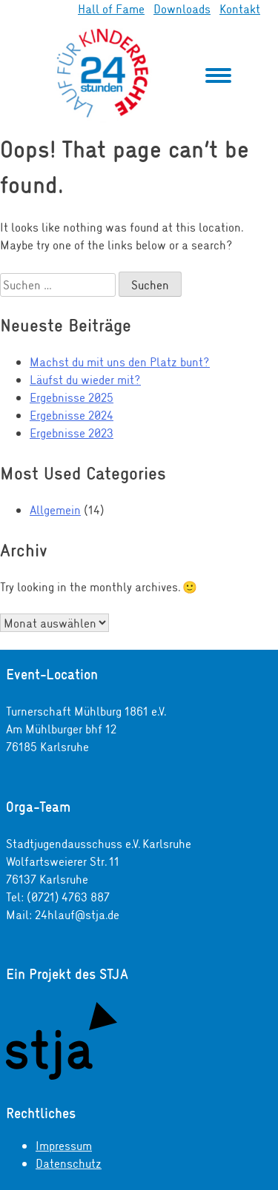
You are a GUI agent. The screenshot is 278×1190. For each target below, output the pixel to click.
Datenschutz (69, 1163)
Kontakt (239, 8)
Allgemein (55, 509)
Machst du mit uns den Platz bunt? (120, 361)
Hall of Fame (111, 8)
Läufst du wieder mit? (85, 379)
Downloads (182, 8)
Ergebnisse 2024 (71, 415)
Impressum (64, 1145)
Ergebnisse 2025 (71, 397)
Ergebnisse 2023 (71, 432)
